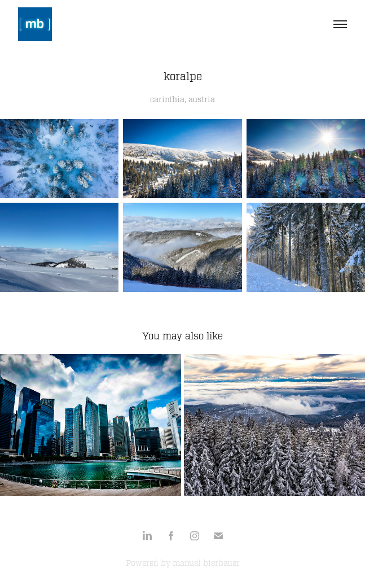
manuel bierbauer (206, 563)
